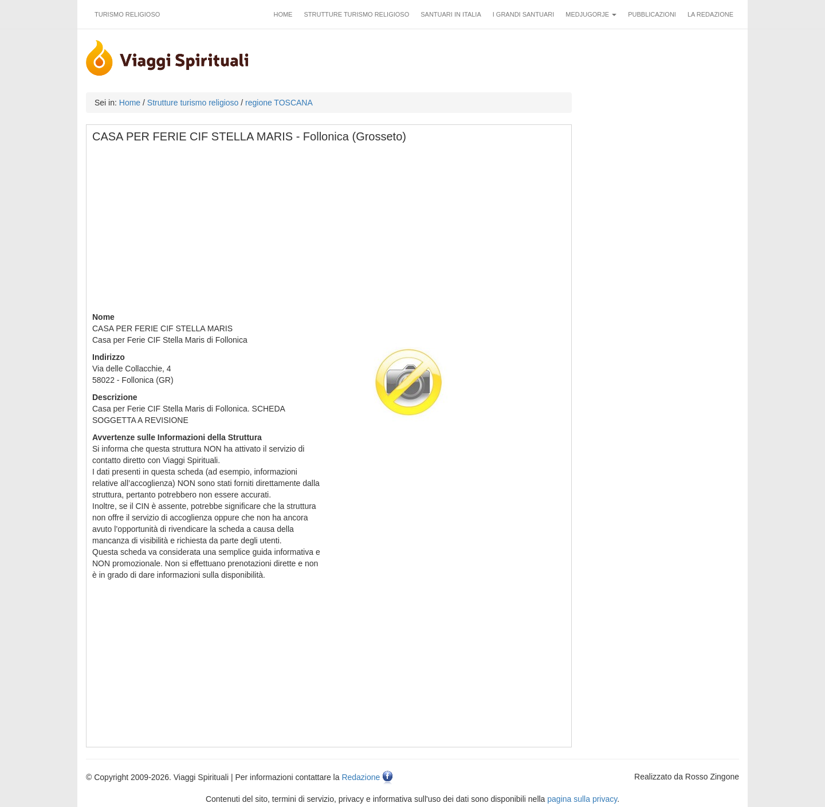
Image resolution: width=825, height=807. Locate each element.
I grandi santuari (524, 14)
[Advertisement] (329, 231)
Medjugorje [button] (590, 14)
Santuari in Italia (451, 14)
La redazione (710, 14)
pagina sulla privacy (582, 799)
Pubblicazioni (652, 14)
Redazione (360, 777)
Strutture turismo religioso (356, 14)
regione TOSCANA (279, 102)
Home (282, 14)
